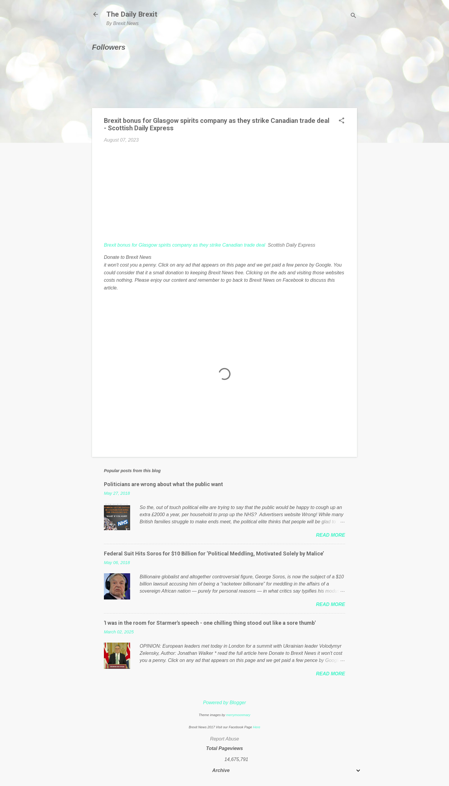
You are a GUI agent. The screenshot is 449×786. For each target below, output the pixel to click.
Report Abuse (224, 738)
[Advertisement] (224, 192)
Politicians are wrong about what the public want (163, 484)
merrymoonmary (238, 715)
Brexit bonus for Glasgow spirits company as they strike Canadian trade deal (184, 245)
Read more (330, 535)
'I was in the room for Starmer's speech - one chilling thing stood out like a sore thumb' (210, 623)
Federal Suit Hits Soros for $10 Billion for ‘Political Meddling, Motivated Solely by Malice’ (214, 553)
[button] (341, 121)
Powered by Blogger (224, 702)
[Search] (353, 16)
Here (256, 727)
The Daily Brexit (131, 14)
